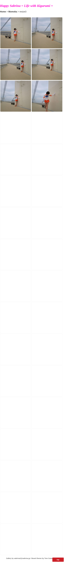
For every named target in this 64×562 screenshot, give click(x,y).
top (58, 560)
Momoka (12, 11)
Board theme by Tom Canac (42, 558)
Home (3, 11)
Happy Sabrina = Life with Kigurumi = (26, 6)
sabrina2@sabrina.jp (22, 558)
